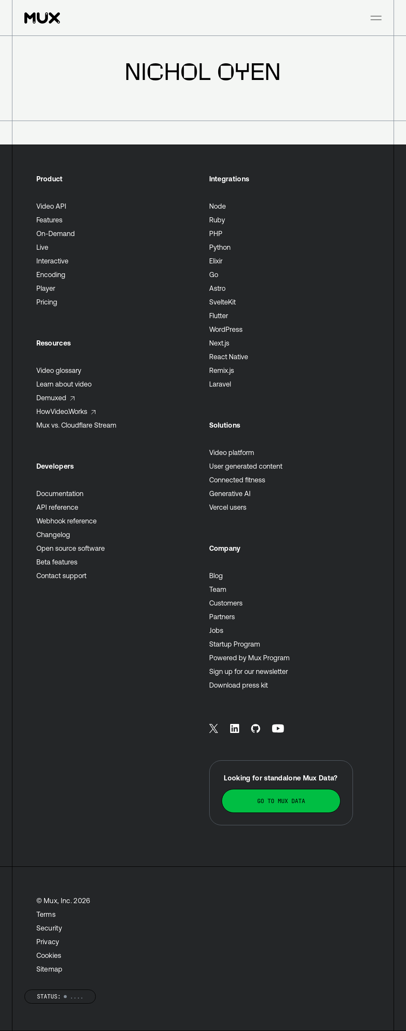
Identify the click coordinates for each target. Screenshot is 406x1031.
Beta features (56, 562)
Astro (217, 288)
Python (220, 247)
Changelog (53, 534)
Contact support (61, 575)
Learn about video (64, 384)
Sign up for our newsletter (248, 671)
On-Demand (55, 233)
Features (49, 220)
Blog (216, 575)
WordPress (226, 329)
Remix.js (221, 370)
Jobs (216, 630)
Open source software (70, 548)
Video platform (231, 452)
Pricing (46, 302)
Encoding (50, 274)
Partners (222, 616)
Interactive (52, 261)
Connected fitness (237, 480)
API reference (57, 507)
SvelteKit (222, 302)
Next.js (219, 343)
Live (42, 247)
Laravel (220, 384)
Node (217, 206)
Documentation (59, 493)
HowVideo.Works (66, 411)
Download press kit (238, 685)
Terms (46, 914)
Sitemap (49, 969)
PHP (215, 233)
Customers (226, 603)
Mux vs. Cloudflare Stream (76, 425)
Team (217, 589)
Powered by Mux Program (249, 658)
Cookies (49, 955)
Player (45, 288)
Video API (51, 206)
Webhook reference (66, 521)
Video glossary (58, 370)
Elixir (215, 261)
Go (213, 274)
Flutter (218, 315)
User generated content (245, 466)
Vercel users (227, 507)
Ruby (217, 220)
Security (49, 928)
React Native (228, 356)
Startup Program (234, 644)
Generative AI (230, 493)
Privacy (47, 941)
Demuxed (55, 398)
